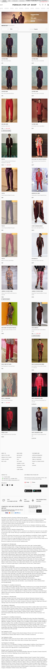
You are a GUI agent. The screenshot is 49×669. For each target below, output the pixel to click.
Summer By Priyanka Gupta (8, 548)
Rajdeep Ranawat (41, 551)
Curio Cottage (5, 586)
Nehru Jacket (10, 606)
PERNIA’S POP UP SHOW (7, 457)
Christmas (9, 653)
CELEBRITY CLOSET (20, 463)
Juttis (41, 624)
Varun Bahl (36, 555)
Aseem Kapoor (37, 563)
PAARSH (37, 576)
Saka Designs (39, 645)
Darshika (45, 570)
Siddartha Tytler (26, 554)
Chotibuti (20, 644)
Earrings (9, 618)
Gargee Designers (32, 574)
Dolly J (13, 547)
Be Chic (30, 590)
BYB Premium (26, 647)
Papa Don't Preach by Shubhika (16, 551)
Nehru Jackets (24, 638)
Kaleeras (3, 619)
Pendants (44, 619)
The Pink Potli (43, 586)
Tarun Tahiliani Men (6, 573)
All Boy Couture (5, 647)
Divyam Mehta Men (38, 567)
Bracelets (17, 618)
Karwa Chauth (21, 653)
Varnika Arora (29, 586)
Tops (9, 599)
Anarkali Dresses (5, 634)
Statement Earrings (23, 622)
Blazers (28, 608)
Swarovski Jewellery (16, 621)
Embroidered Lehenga (22, 633)
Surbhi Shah (39, 557)
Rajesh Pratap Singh (6, 552)
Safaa (20, 561)
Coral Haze (35, 590)
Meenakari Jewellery (6, 621)
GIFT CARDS (19, 461)
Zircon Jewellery (25, 621)
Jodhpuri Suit (12, 609)
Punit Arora (13, 577)
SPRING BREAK (37, 579)
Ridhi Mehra (23, 548)
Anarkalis (9, 598)
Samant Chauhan (31, 557)
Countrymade (22, 567)
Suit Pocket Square (6, 608)
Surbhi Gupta (9, 561)
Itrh (31, 561)
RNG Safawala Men (29, 577)
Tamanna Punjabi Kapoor (12, 563)
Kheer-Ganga (19, 570)
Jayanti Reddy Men (29, 580)
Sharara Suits (31, 633)
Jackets (18, 601)
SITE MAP (34, 465)
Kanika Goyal (24, 558)
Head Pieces (13, 619)
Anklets (31, 619)
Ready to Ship (24, 602)
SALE (18, 459)
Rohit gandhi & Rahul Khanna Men (25, 568)
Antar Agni (30, 545)
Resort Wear (4, 601)
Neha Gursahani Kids (25, 645)
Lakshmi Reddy (26, 644)
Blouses (44, 601)
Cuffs (13, 618)
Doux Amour (4, 590)
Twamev (13, 570)
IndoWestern (38, 611)
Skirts (15, 601)
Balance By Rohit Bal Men (18, 580)
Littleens (33, 645)
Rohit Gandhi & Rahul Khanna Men (9, 579)
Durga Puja (4, 653)
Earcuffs (8, 619)
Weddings (15, 653)
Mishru (40, 549)
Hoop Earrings (5, 624)
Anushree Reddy (37, 545)
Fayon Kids (4, 644)
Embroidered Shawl (6, 628)
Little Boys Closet (35, 644)
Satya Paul (24, 545)
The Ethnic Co (26, 570)
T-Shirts (24, 608)
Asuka (3, 570)
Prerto (3, 593)
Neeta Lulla (42, 555)
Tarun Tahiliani (34, 554)
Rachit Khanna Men (36, 573)
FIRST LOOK (4, 461)
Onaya (42, 548)
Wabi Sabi (43, 568)
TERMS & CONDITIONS (36, 459)
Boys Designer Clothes (7, 638)
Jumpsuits (23, 601)
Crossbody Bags (42, 625)
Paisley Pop (28, 592)
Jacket (3, 640)
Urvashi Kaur (30, 563)
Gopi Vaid (4, 560)
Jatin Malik (18, 573)
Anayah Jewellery (32, 589)
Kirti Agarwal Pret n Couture (15, 647)
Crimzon (7, 593)
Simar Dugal (41, 560)
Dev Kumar (4, 571)
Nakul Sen (45, 549)
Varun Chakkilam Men (39, 580)
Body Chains (20, 619)
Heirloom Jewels (37, 619)
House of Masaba (11, 560)
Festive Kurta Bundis (6, 612)
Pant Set (28, 612)
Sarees (18, 598)
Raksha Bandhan (23, 651)
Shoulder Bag (21, 627)
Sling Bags (35, 625)
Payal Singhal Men (6, 577)
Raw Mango (4, 545)
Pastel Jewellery (33, 621)
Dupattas (34, 601)
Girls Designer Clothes (7, 633)
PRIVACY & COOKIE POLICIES (38, 461)
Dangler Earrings (32, 622)
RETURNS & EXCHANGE (36, 457)
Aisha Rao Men (9, 574)
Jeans (45, 608)
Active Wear (33, 612)
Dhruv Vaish (15, 567)
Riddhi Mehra (14, 552)
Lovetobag (39, 589)
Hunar (25, 587)
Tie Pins (44, 606)
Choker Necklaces (13, 624)
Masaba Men (31, 576)
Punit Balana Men (29, 571)
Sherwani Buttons (40, 608)
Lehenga (14, 633)
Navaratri (30, 651)
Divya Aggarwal (5, 558)
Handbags (14, 625)
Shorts (20, 608)
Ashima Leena (25, 555)
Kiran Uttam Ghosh (25, 549)
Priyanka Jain (31, 558)
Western (32, 611)
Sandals (34, 624)
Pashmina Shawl (40, 627)
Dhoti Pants (32, 599)
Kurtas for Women (25, 598)
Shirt (10, 640)
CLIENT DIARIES (20, 469)
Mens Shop (14, 612)
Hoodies (13, 608)
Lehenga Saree (5, 602)
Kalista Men (40, 574)
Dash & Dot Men (8, 567)
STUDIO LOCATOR (5, 459)
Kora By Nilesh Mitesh (6, 582)
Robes (16, 608)
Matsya (32, 560)
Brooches (4, 614)
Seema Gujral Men (22, 579)
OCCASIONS (19, 467)
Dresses (37, 598)
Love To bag (36, 586)
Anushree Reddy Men (26, 573)
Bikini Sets (10, 601)
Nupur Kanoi (5, 551)
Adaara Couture (41, 561)
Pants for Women (40, 599)
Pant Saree (18, 602)
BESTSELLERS (19, 455)
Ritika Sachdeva (42, 592)
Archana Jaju (15, 561)
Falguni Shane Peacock (21, 547)
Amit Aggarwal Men (38, 571)
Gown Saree (12, 602)
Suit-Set (33, 608)
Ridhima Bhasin (21, 552)
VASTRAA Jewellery (15, 587)
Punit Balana (33, 551)
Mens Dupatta (35, 609)
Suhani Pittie (35, 592)
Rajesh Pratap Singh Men (7, 568)
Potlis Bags (4, 625)
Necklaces (4, 618)
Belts (38, 624)
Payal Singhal (41, 554)
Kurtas (23, 606)
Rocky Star (29, 547)
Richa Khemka (26, 561)
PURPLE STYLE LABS (6, 455)
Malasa (3, 561)
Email (27, 482)
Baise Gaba (17, 548)
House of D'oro (12, 589)
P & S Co (9, 644)
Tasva (3, 567)
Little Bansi (14, 644)
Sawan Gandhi (26, 560)
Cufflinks (24, 611)
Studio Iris (4, 563)
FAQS (33, 463)
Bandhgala (28, 609)
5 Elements (25, 590)
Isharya (10, 586)
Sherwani (19, 606)
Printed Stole (14, 628)
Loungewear (10, 611)
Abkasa (3, 574)
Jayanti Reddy (13, 549)
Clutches (9, 625)
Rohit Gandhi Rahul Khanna (15, 555)
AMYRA (3, 592)
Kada (27, 624)
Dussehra (35, 651)
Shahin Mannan (22, 563)
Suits (27, 606)
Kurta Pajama (5, 609)
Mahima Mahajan (34, 549)
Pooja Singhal (18, 545)
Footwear (39, 612)
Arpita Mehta (19, 560)
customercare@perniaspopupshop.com (10, 479)
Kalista (18, 549)
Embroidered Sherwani (38, 638)
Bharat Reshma (39, 570)
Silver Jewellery (14, 622)
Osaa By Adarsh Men (37, 547)
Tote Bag (15, 627)
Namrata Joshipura (13, 557)
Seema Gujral (19, 554)
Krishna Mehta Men (12, 571)
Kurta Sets (14, 598)
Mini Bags (10, 627)
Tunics (16, 599)
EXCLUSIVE (19, 457)
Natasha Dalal (11, 545)
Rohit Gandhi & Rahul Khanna (8, 554)
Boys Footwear (24, 640)
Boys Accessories (33, 640)
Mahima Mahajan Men (23, 576)
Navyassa (42, 644)
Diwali (3, 651)
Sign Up (39, 511)
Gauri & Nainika (5, 549)
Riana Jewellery (24, 589)
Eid (18, 651)
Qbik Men (13, 573)
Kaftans (13, 599)
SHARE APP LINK (44, 485)
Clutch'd (3, 587)
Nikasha (31, 555)
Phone (33, 482)
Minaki (18, 589)
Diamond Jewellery (6, 622)
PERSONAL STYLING (21, 465)
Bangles (25, 618)
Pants (30, 606)
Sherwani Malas (17, 611)
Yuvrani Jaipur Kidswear (7, 645)
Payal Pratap (27, 551)
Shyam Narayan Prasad (15, 558)
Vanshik (15, 568)
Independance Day (12, 651)
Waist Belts (23, 625)
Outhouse (8, 587)
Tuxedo (18, 609)
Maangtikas (41, 618)
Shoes (30, 624)
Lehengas (4, 598)
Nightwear (39, 601)
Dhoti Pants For (17, 634)
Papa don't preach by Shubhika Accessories (15, 592)
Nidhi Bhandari (18, 590)
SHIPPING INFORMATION (37, 455)
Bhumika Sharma (23, 557)
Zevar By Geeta (31, 587)
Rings (21, 618)
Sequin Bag (27, 627)
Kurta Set (37, 633)
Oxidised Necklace (22, 624)
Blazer (6, 640)
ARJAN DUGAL (16, 574)
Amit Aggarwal (5, 557)
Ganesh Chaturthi (42, 651)
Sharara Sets (4, 599)
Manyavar (29, 548)
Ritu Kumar (28, 552)
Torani (36, 560)
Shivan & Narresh (36, 548)
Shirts (15, 606)
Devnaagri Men (21, 571)
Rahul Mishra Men (20, 577)
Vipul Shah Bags (42, 590)
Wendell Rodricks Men (6, 580)
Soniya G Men (30, 579)
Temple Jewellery (42, 621)
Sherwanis (32, 598)
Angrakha (22, 609)
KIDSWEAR (22, 0)
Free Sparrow (17, 645)
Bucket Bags (4, 627)
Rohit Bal (34, 552)
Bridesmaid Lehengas (24, 599)
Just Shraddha (5, 589)
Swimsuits (29, 601)
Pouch (19, 625)
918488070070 (44, 1)
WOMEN (4, 0)
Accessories (4, 611)
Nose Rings (35, 618)
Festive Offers (31, 602)
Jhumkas (39, 622)
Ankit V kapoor (29, 567)
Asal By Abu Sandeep (6, 547)
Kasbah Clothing (5, 576)
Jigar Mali (35, 561)
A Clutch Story (11, 590)
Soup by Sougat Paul (40, 558)
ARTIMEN (44, 573)
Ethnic (28, 611)
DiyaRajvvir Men (24, 574)
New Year (28, 653)
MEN (9, 0)
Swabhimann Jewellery (40, 587)
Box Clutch (33, 627)
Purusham (32, 570)
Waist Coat (39, 606)
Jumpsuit (41, 609)
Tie (43, 612)
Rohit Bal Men (37, 568)
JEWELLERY (15, 0)
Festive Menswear (21, 612)
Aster (22, 587)
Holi (6, 651)
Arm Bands (26, 619)
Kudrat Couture (13, 576)
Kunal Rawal (7, 570)
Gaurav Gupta (5, 555)
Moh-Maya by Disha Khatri (19, 586)
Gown (41, 598)
